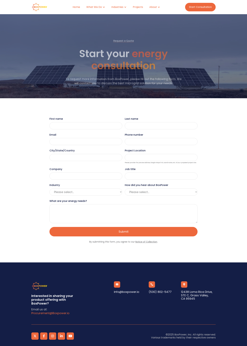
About (153, 7)
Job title (130, 169)
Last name (131, 119)
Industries (117, 7)
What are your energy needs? (68, 201)
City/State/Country (62, 150)
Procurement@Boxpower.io (50, 313)
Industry (54, 185)
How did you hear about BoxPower (146, 185)
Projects (138, 7)
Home (76, 7)
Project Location (135, 150)
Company (55, 169)
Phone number (134, 135)
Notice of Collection (146, 241)
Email (52, 135)
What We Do (94, 7)
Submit (124, 232)
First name (56, 119)
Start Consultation (200, 7)
